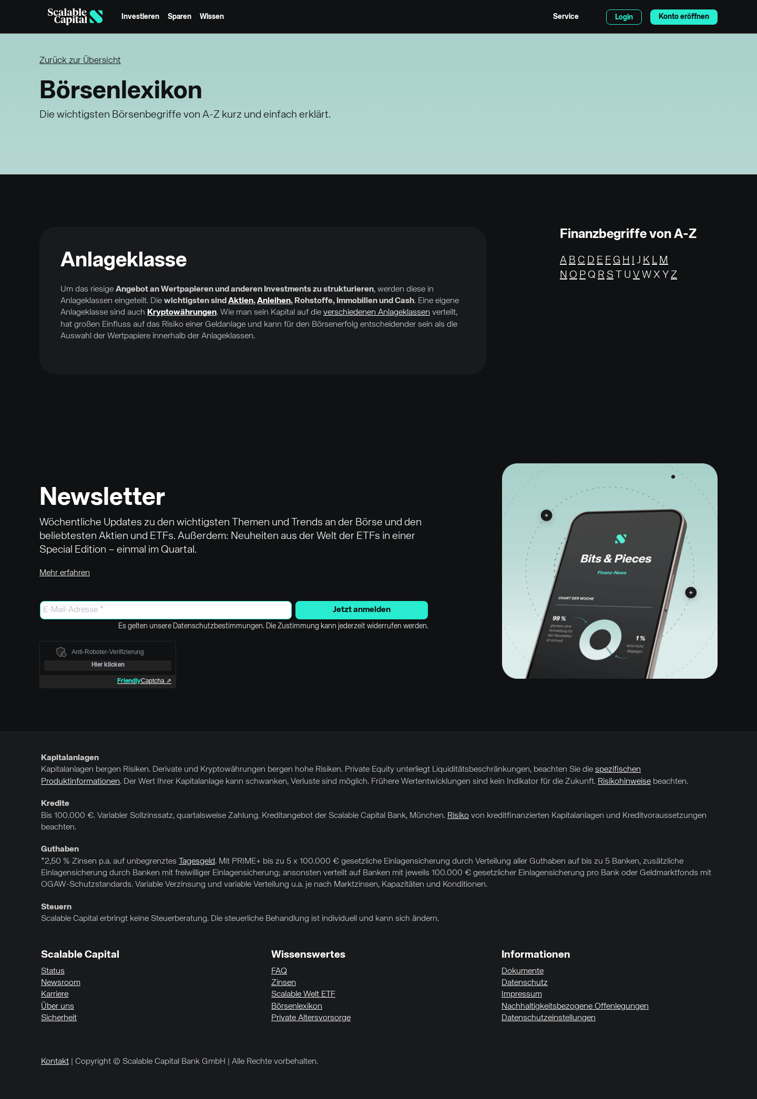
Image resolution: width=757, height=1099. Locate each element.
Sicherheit (59, 1018)
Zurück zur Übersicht (80, 60)
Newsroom (60, 983)
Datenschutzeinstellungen (549, 1018)
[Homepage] (75, 16)
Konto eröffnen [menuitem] (684, 16)
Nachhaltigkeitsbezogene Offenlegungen (575, 1006)
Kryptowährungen (182, 312)
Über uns (57, 1006)
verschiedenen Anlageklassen (376, 312)
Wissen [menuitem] (212, 16)
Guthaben (60, 849)
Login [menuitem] (624, 17)
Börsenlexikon (296, 1006)
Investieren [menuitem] (140, 16)
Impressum (522, 994)
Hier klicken (108, 665)
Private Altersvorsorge (311, 1018)
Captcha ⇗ (144, 681)
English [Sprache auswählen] (592, 17)
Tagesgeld (197, 861)
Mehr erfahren (64, 573)
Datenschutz (525, 983)
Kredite (55, 804)
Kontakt (55, 1061)
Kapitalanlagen (70, 758)
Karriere (54, 994)
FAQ (279, 971)
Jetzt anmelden (362, 610)
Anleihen (274, 301)
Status (53, 971)
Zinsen (283, 983)
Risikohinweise (624, 781)
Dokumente (523, 971)
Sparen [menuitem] (179, 16)
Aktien (240, 301)
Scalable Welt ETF (303, 994)
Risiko (458, 816)
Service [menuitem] (566, 16)
